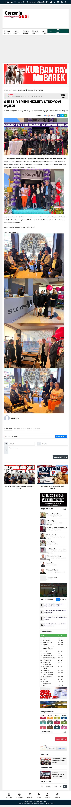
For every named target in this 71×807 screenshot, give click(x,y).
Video (39, 795)
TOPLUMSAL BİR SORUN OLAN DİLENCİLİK (54, 524)
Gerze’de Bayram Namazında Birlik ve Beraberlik (53, 612)
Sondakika (19, 795)
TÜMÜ (64, 509)
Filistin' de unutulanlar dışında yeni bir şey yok (56, 552)
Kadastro (49, 579)
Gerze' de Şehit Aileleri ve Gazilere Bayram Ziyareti (53, 625)
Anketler (57, 795)
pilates (29, 428)
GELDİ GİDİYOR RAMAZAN (53, 530)
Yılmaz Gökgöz (52, 570)
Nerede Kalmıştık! (51, 565)
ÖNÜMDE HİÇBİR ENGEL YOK (54, 516)
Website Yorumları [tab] (61, 436)
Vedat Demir (51, 535)
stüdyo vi (37, 428)
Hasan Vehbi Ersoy (53, 556)
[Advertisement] (35, 49)
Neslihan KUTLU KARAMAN (56, 528)
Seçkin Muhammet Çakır (56, 549)
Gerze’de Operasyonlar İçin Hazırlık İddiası (58, 774)
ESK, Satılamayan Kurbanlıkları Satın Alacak (53, 618)
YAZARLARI (47, 509)
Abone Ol (46, 115)
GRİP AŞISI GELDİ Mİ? (52, 544)
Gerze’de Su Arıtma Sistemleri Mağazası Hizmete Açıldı (51, 605)
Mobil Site (9, 795)
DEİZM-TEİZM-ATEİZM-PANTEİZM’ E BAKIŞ (56, 559)
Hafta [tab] (62, 599)
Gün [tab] (58, 599)
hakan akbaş (51, 577)
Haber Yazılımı (49, 803)
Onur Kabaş (51, 542)
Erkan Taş (50, 563)
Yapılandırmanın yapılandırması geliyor (55, 538)
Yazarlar (47, 795)
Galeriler (30, 795)
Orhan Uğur (50, 521)
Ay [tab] (65, 599)
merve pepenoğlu (20, 428)
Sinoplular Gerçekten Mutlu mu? (55, 572)
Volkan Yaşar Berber (54, 514)
